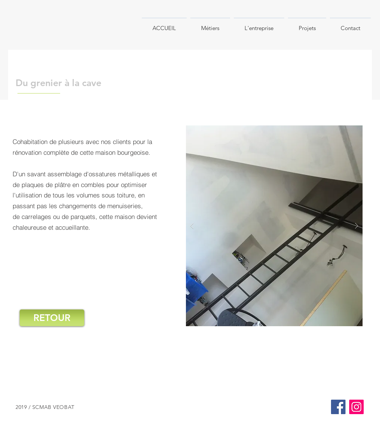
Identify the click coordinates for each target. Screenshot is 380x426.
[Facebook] (338, 407)
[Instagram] (356, 407)
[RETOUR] (52, 317)
